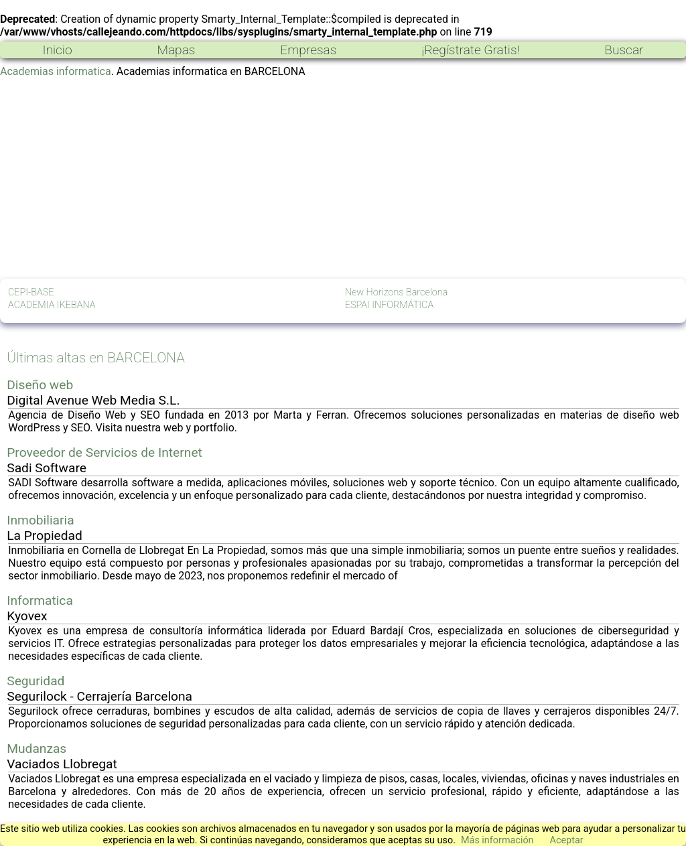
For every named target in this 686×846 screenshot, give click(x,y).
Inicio (57, 50)
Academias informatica (55, 71)
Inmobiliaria (40, 520)
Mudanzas (36, 748)
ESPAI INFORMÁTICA (389, 305)
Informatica (40, 600)
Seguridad (35, 681)
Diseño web (40, 385)
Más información (497, 840)
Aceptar (567, 840)
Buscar (623, 50)
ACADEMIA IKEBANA (52, 305)
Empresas (308, 50)
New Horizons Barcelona (396, 292)
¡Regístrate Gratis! (470, 50)
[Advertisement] (343, 178)
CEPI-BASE (31, 292)
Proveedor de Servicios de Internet (104, 452)
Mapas (176, 50)
